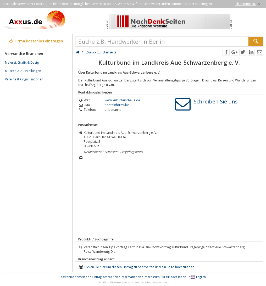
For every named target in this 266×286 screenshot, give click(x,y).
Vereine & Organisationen (24, 79)
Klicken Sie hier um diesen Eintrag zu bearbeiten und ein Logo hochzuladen (139, 267)
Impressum (152, 277)
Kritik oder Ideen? (174, 277)
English (198, 277)
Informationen (131, 277)
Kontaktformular (117, 105)
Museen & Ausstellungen (23, 71)
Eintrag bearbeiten (105, 277)
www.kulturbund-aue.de (122, 100)
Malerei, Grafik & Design (23, 62)
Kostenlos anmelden (74, 277)
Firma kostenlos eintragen (35, 40)
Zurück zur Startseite (101, 52)
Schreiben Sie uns (216, 101)
